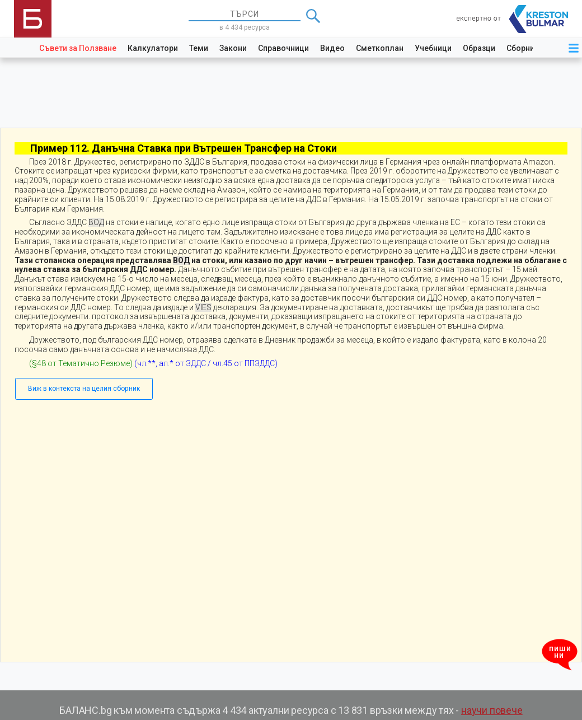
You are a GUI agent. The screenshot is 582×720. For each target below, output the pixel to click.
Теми (198, 48)
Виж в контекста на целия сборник (84, 388)
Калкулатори (153, 48)
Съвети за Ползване (77, 48)
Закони (233, 48)
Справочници (283, 48)
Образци (479, 48)
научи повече (492, 710)
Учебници (433, 48)
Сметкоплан (379, 48)
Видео (332, 48)
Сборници (525, 48)
